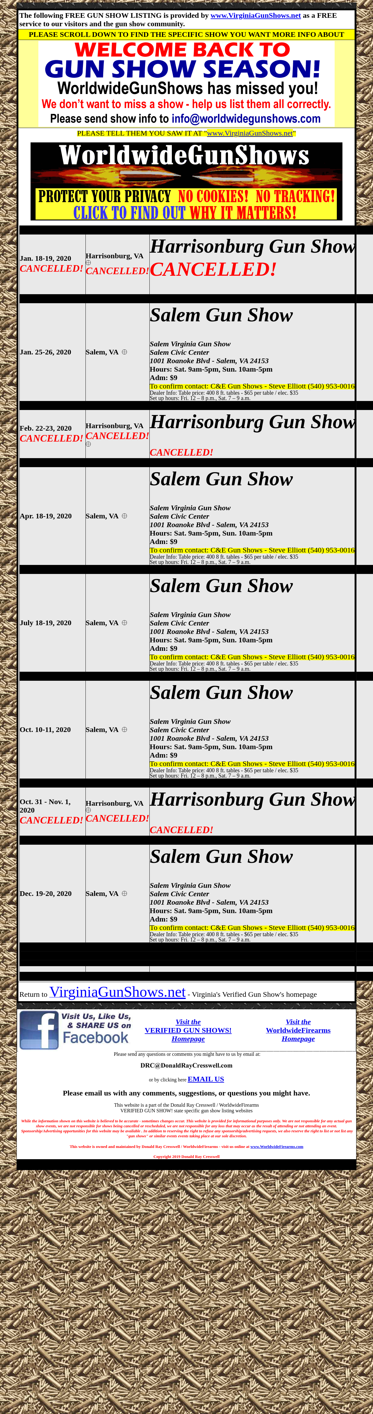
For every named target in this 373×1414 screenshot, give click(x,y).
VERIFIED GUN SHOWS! (188, 1030)
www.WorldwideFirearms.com (276, 1146)
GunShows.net (142, 991)
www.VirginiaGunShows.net (256, 15)
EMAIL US (206, 1079)
